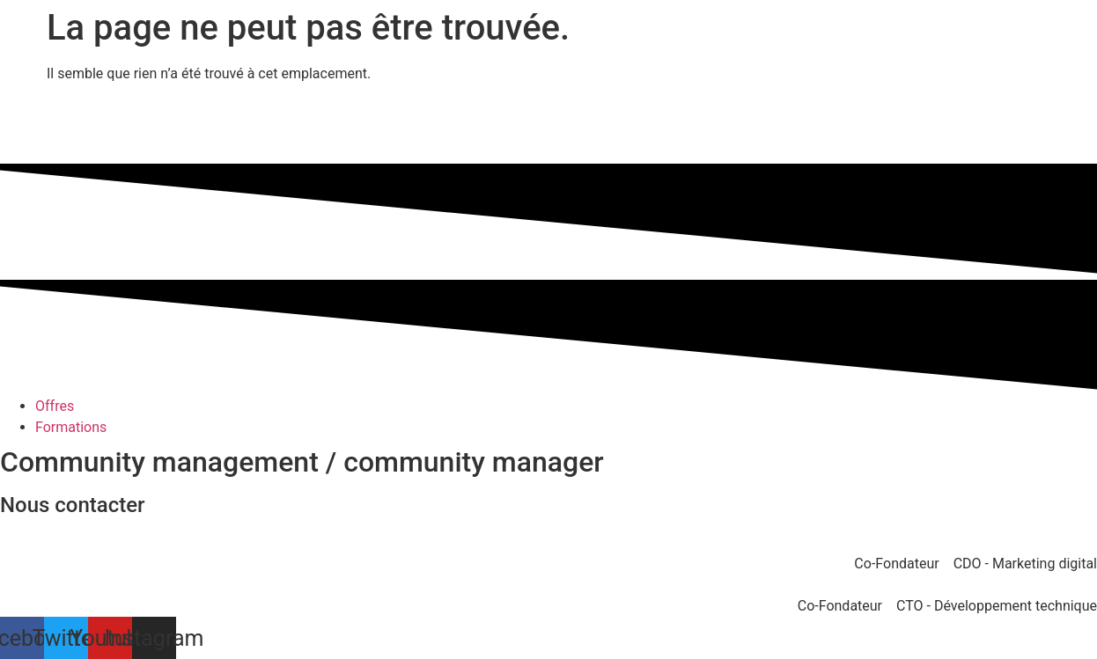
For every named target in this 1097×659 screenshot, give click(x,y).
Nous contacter (72, 505)
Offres (54, 406)
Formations (71, 427)
